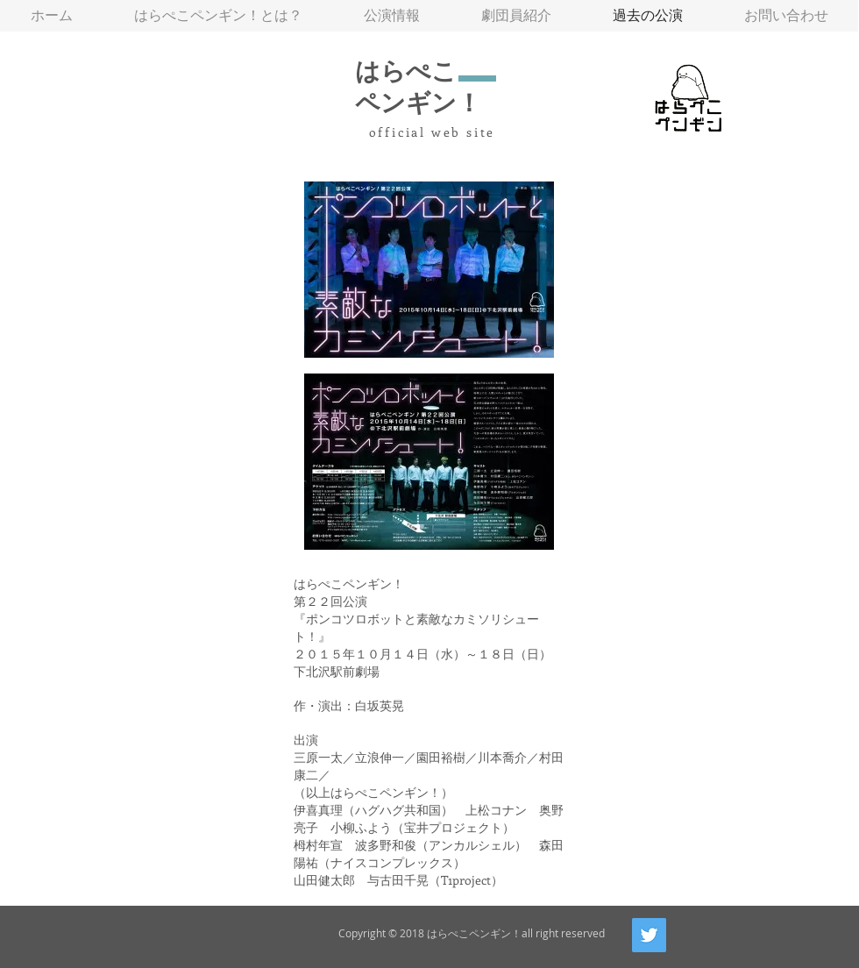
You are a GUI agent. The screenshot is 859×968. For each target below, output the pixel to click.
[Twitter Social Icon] (649, 935)
